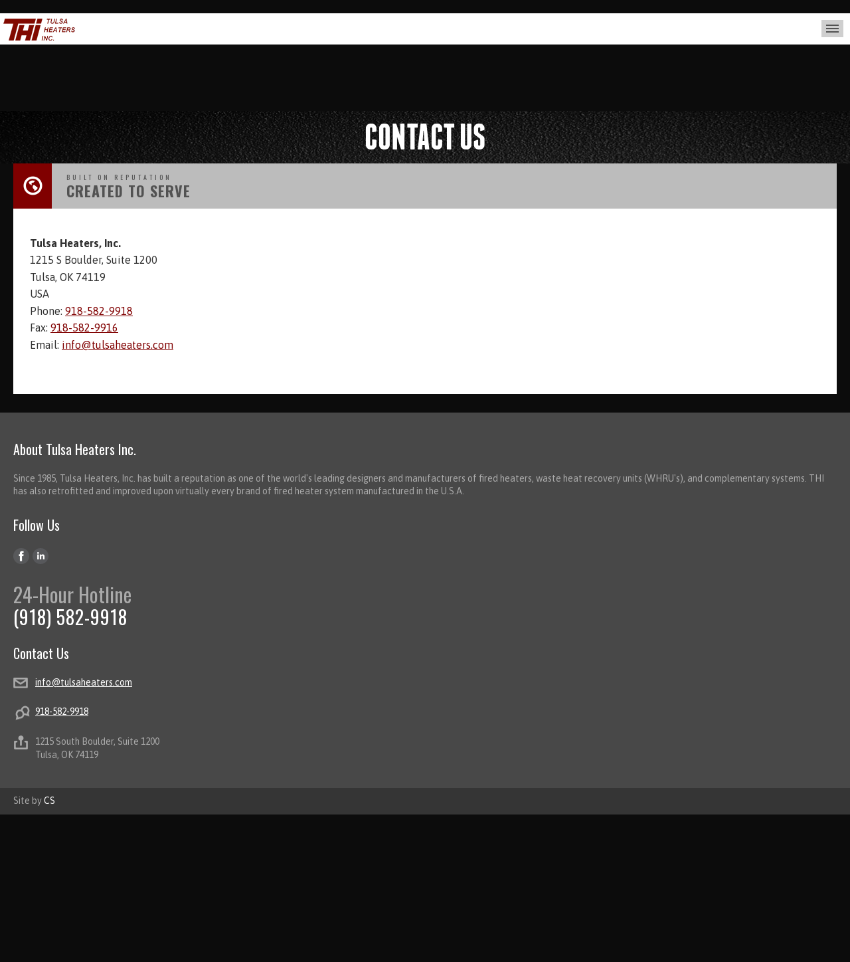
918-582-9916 (84, 328)
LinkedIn (41, 556)
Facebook (21, 556)
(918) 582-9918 (70, 616)
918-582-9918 (99, 311)
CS (49, 800)
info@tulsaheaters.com (117, 345)
